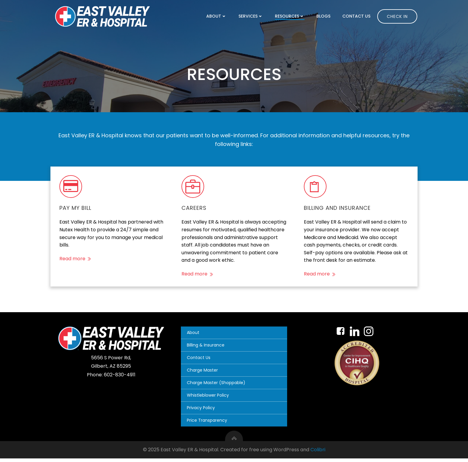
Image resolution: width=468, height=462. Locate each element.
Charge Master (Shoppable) (217, 386)
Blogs (325, 16)
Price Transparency (208, 424)
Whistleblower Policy (209, 399)
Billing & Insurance (206, 349)
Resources (291, 16)
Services (252, 16)
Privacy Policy (202, 411)
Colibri (317, 453)
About (218, 16)
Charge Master (203, 374)
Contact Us (358, 16)
